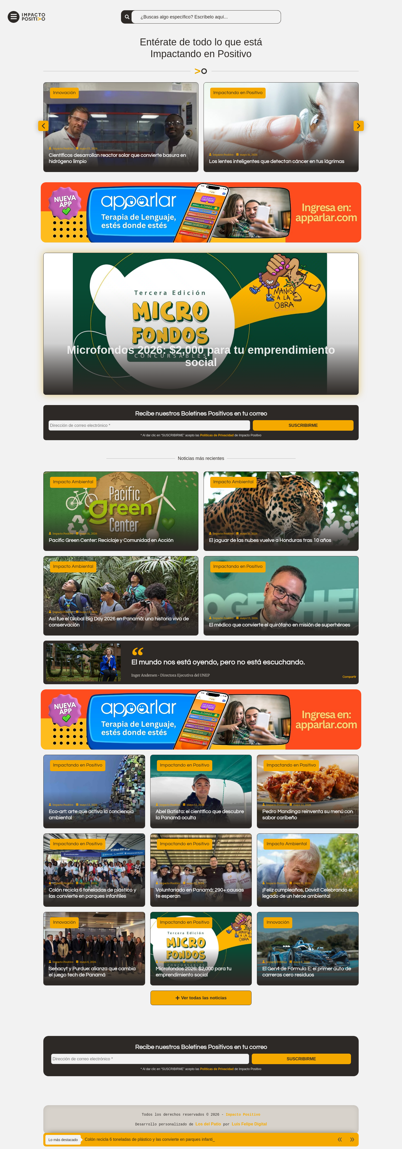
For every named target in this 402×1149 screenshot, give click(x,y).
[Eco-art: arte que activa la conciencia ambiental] (94, 795)
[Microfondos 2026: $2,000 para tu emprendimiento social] (201, 952)
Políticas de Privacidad (217, 439)
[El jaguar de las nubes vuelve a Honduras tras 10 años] (281, 515)
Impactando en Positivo (238, 570)
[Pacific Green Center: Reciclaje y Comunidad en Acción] (121, 515)
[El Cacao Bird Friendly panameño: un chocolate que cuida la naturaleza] (265, 130)
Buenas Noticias (54, 96)
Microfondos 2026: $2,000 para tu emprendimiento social (201, 359)
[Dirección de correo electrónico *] (149, 429)
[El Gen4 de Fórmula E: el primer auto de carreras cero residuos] (307, 952)
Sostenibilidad (212, 96)
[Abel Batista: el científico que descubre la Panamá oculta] (201, 795)
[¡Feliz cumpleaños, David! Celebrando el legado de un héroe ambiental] (307, 874)
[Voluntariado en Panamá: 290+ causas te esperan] (201, 874)
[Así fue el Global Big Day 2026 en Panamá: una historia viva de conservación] (121, 599)
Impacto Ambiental (73, 485)
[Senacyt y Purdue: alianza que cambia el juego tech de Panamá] (94, 952)
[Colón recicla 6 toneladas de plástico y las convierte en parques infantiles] (94, 874)
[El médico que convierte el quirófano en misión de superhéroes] (281, 599)
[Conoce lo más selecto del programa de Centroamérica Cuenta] (105, 130)
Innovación (64, 926)
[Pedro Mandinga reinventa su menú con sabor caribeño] (307, 795)
